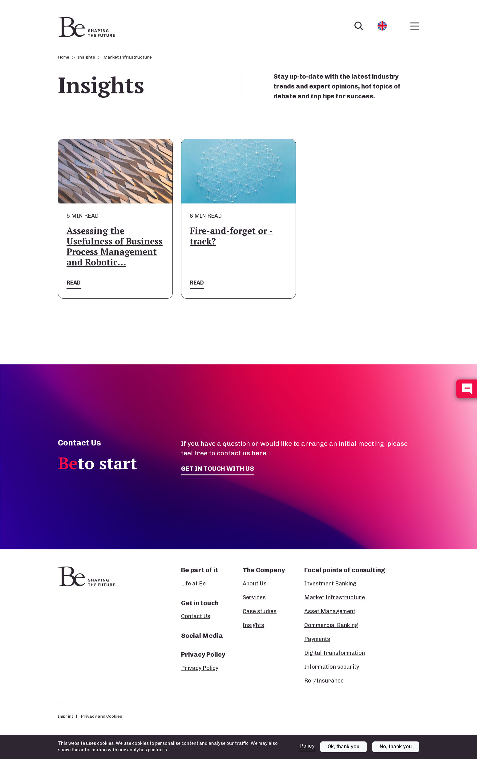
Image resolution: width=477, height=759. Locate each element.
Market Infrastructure (334, 597)
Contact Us (195, 616)
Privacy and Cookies (101, 716)
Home (63, 57)
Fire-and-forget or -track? (231, 236)
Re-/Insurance (324, 680)
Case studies (260, 611)
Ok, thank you (344, 746)
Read (74, 282)
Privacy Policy (199, 668)
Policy (307, 746)
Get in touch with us (217, 468)
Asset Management (329, 611)
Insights (86, 57)
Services (254, 597)
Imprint (65, 716)
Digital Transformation (334, 653)
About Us (255, 583)
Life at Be (193, 583)
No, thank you (396, 746)
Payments (317, 639)
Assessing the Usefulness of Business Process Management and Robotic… (115, 246)
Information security (331, 666)
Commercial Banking (331, 625)
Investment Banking (330, 583)
